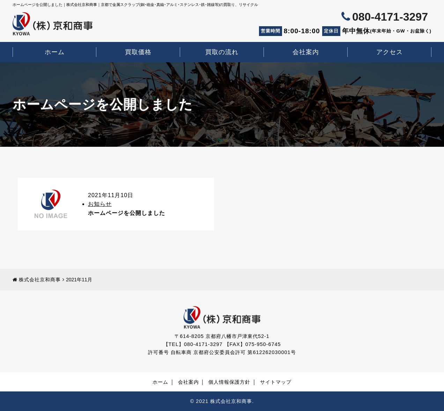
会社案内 (306, 52)
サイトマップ (275, 382)
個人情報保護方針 (229, 382)
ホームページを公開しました (126, 213)
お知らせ (100, 204)
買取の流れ (221, 52)
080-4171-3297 (390, 16)
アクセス (389, 52)
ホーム (55, 52)
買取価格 (138, 52)
